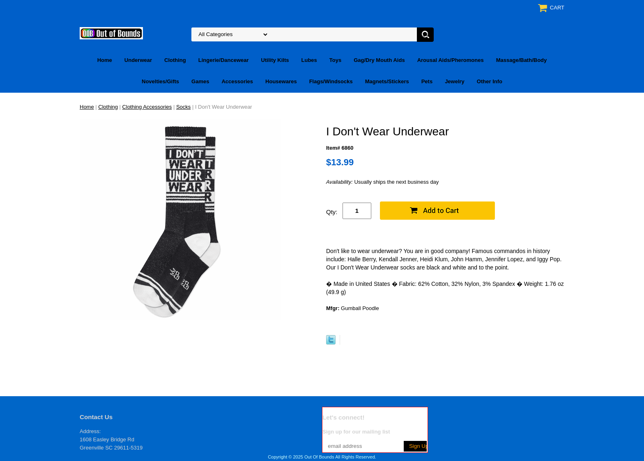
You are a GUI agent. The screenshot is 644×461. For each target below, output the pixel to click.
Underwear (138, 60)
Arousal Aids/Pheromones (450, 60)
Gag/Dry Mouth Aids (379, 60)
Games (200, 81)
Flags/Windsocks (331, 81)
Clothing (175, 60)
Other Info (489, 81)
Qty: (332, 211)
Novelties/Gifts (160, 81)
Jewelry (455, 81)
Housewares (281, 81)
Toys (335, 60)
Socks (183, 107)
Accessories (237, 81)
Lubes (309, 60)
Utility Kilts (275, 60)
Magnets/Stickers (387, 81)
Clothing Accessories (147, 107)
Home (104, 60)
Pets (426, 81)
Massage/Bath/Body (521, 60)
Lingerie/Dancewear (223, 60)
